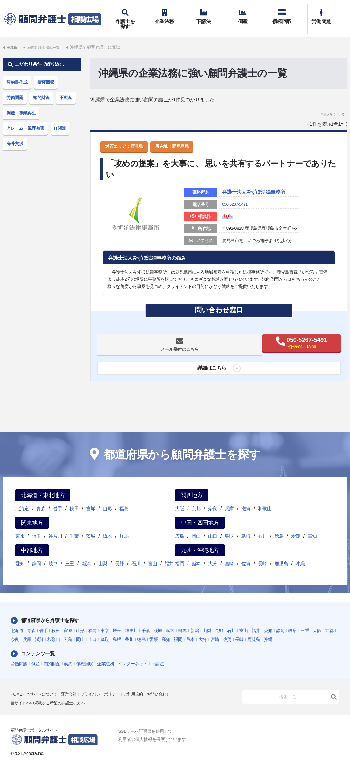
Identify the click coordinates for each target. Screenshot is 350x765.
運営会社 (72, 685)
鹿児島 (281, 554)
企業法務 (170, 14)
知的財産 (41, 88)
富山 (152, 554)
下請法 (209, 14)
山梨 (102, 554)
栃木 (107, 527)
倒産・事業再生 (21, 103)
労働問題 (327, 14)
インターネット (132, 654)
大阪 (179, 499)
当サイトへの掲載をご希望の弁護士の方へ (51, 694)
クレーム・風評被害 (25, 119)
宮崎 (229, 554)
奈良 (212, 499)
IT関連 (60, 119)
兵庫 (229, 499)
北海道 (22, 499)
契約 (68, 654)
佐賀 (245, 554)
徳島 (279, 527)
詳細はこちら (209, 362)
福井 (169, 554)
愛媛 (295, 527)
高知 (312, 527)
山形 (107, 499)
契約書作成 (17, 73)
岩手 (57, 499)
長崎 (262, 554)
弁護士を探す (130, 14)
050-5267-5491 (236, 196)
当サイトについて (44, 685)
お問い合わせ (169, 685)
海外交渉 (14, 134)
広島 (179, 527)
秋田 (74, 499)
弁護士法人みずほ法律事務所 (261, 183)
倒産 (248, 14)
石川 (136, 554)
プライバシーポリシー (106, 685)
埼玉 (36, 527)
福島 (123, 499)
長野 (119, 554)
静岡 (36, 554)
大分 (212, 554)
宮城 (90, 499)
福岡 (179, 554)
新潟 (86, 554)
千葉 (74, 527)
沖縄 (300, 554)
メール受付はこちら (158, 338)
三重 (69, 554)
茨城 (90, 527)
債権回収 (287, 14)
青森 (40, 499)
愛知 (19, 554)
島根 (245, 527)
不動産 (65, 88)
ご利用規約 (141, 685)
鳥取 (229, 527)
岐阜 (53, 554)
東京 (19, 527)
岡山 (196, 527)
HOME (17, 685)
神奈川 (55, 527)
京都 (196, 499)
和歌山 (265, 499)
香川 (262, 527)
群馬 (123, 527)
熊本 (196, 554)
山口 (212, 527)
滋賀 (245, 499)
